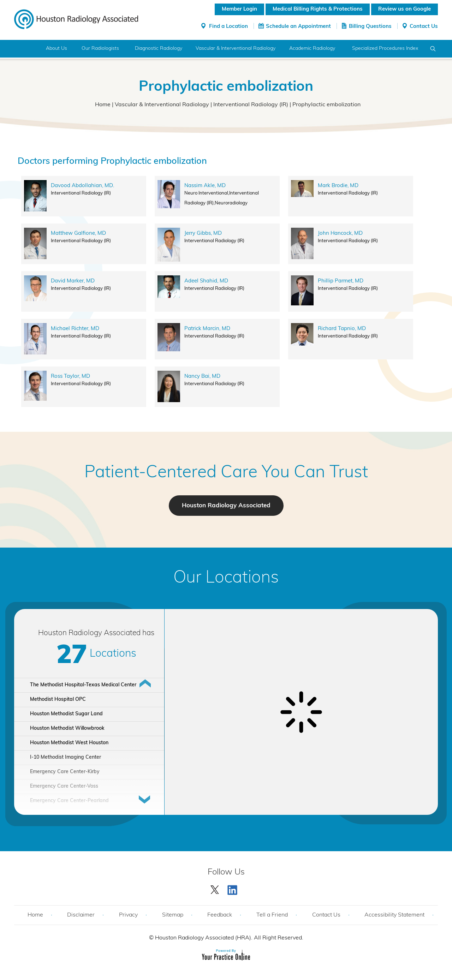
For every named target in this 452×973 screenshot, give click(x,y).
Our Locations (226, 578)
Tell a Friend (272, 915)
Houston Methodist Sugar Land (66, 714)
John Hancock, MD (340, 233)
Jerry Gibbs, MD (203, 233)
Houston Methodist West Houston (69, 743)
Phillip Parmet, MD (340, 281)
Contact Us (424, 26)
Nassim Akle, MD (205, 186)
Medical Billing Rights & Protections (318, 9)
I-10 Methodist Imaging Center (65, 757)
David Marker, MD (73, 281)
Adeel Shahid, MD (206, 281)
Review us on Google (404, 9)
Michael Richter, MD (75, 329)
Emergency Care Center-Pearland (69, 801)
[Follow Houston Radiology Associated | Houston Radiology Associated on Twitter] (215, 888)
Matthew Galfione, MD (78, 233)
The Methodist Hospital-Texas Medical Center (83, 685)
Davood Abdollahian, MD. (82, 186)
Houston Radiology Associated (226, 506)
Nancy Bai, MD (202, 376)
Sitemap (172, 915)
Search (433, 49)
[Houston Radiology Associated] (76, 19)
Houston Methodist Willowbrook (67, 728)
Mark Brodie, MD (338, 186)
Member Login (239, 9)
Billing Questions (370, 26)
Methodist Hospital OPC (58, 699)
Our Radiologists (100, 48)
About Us (56, 48)
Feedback (219, 915)
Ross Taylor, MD (70, 376)
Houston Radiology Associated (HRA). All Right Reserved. (228, 938)
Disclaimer (81, 915)
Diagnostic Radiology (158, 48)
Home (27, 49)
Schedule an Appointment (298, 26)
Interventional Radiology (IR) (250, 105)
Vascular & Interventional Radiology (162, 105)
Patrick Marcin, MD (207, 329)
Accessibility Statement (394, 915)
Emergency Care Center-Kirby (65, 772)
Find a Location (228, 26)
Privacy (128, 915)
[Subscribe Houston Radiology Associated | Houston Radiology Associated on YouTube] (233, 888)
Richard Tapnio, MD (342, 329)
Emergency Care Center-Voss (64, 786)
